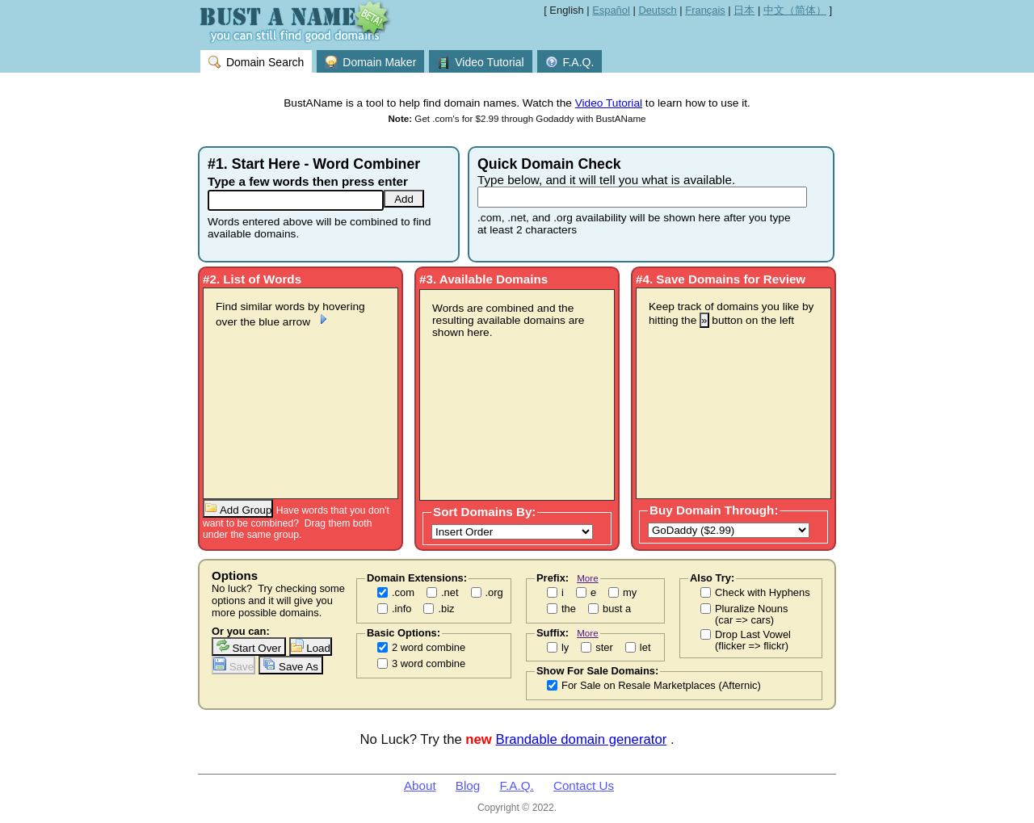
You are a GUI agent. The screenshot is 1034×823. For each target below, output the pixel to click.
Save (233, 665)
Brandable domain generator (581, 739)
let (645, 647)
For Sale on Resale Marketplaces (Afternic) (661, 685)
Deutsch (657, 10)
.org (494, 592)
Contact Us (583, 785)
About (420, 785)
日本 (743, 10)
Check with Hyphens (762, 592)
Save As (290, 665)
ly (565, 647)
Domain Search (256, 62)
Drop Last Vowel (753, 640)
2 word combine (428, 647)
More (587, 578)
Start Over (248, 646)
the (568, 609)
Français (705, 10)
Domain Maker (370, 62)
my (630, 592)
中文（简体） (794, 10)
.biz (446, 609)
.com (403, 592)
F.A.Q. (570, 62)
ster (604, 647)
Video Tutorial (480, 62)
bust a (617, 609)
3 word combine (428, 664)
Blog (468, 785)
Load (310, 646)
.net (450, 592)
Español (611, 10)
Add (404, 199)
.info (401, 609)
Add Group (237, 508)
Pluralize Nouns (751, 614)
